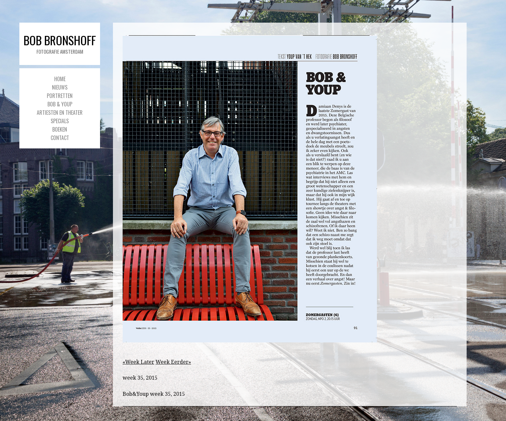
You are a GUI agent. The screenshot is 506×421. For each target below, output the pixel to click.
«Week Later (138, 362)
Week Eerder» (173, 362)
